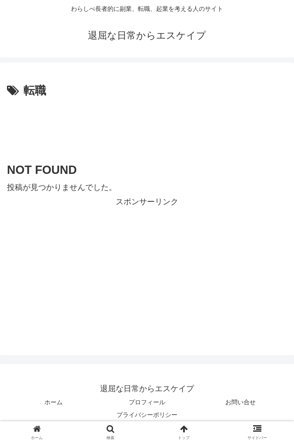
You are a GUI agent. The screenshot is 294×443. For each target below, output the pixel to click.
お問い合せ (240, 402)
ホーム (53, 402)
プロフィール (147, 402)
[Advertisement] (147, 126)
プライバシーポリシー (147, 414)
